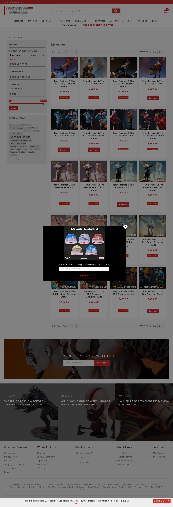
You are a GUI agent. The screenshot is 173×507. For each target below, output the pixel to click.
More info (77, 504)
